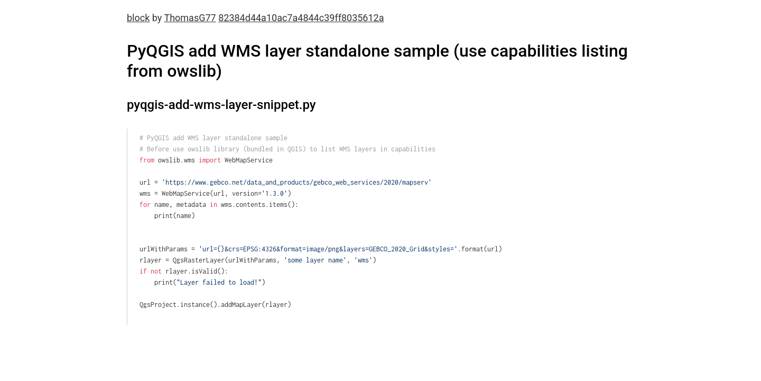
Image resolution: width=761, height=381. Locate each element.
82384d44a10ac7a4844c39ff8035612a (301, 17)
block (138, 17)
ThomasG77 (190, 17)
